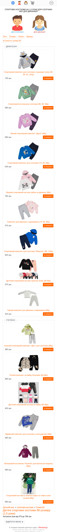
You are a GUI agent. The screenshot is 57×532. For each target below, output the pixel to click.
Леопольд (43, 527)
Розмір (12, 36)
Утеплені (10, 320)
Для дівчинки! (39, 24)
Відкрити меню (14, 522)
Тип (4, 36)
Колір (20, 36)
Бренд (29, 36)
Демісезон (11, 46)
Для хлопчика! (17, 24)
